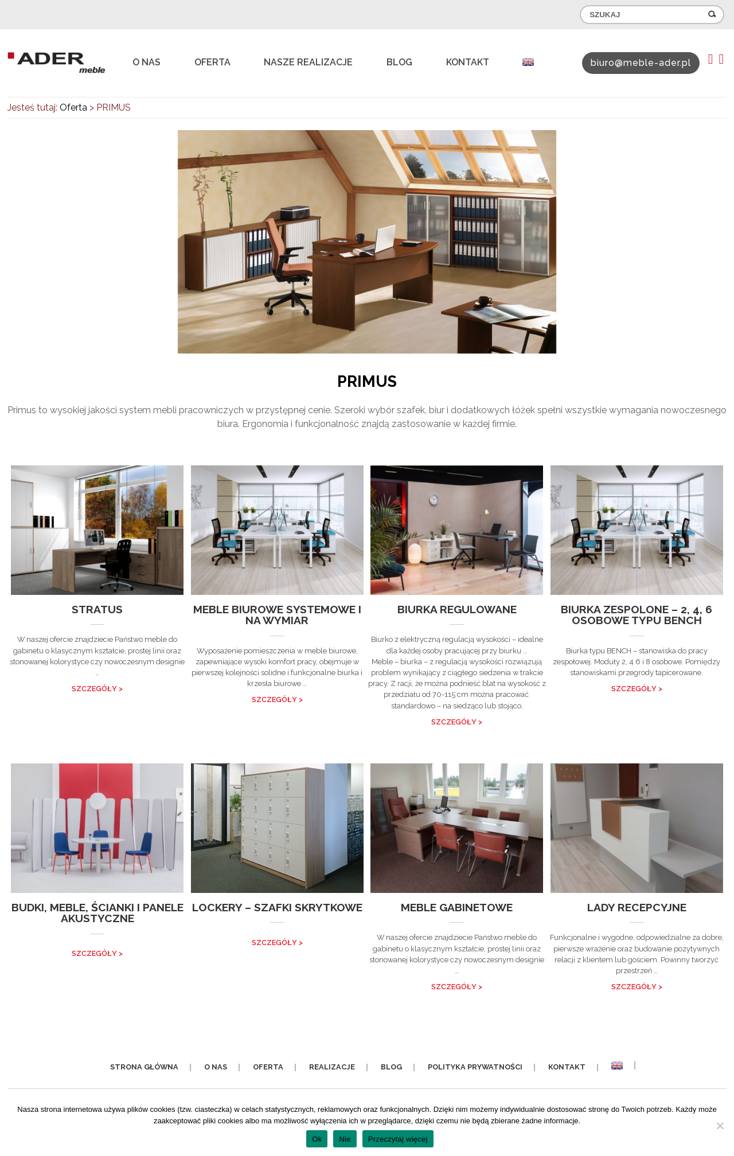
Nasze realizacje (308, 62)
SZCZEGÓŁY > (97, 688)
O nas (146, 62)
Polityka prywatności (475, 1067)
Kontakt (467, 62)
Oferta (212, 62)
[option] (367, 242)
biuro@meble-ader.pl (641, 62)
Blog (399, 62)
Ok (317, 1139)
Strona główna (144, 1067)
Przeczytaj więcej (398, 1139)
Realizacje (332, 1067)
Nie (344, 1139)
